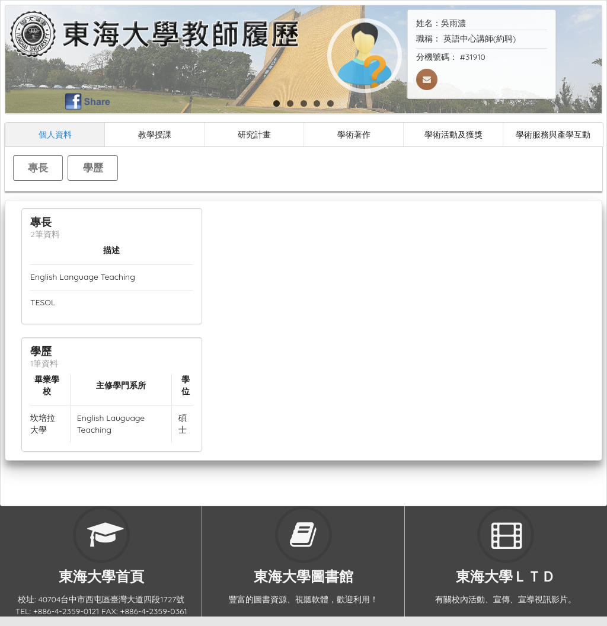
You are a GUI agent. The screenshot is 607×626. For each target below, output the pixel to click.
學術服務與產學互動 (553, 134)
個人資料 (55, 134)
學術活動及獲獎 (453, 134)
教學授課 (154, 134)
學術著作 (353, 134)
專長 (38, 167)
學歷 (93, 167)
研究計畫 (254, 134)
